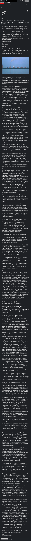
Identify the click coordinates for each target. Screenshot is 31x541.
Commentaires (23, 6)
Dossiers (3, 6)
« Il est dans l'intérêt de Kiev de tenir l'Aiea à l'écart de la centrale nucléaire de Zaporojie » (15, 34)
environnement (11, 38)
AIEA (7, 46)
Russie (8, 43)
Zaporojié (9, 41)
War (2, 18)
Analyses (10, 4)
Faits (6, 4)
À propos (3, 8)
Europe (5, 41)
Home (2, 4)
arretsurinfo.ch (13, 26)
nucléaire (5, 38)
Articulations (16, 4)
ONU (4, 46)
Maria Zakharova (7, 39)
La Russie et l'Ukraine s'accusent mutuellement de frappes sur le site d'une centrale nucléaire (15, 22)
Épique (21, 4)
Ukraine (5, 43)
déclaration (5, 44)
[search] (11, 1)
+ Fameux (12, 6)
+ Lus (7, 6)
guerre (16, 38)
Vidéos (17, 6)
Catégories (26, 4)
